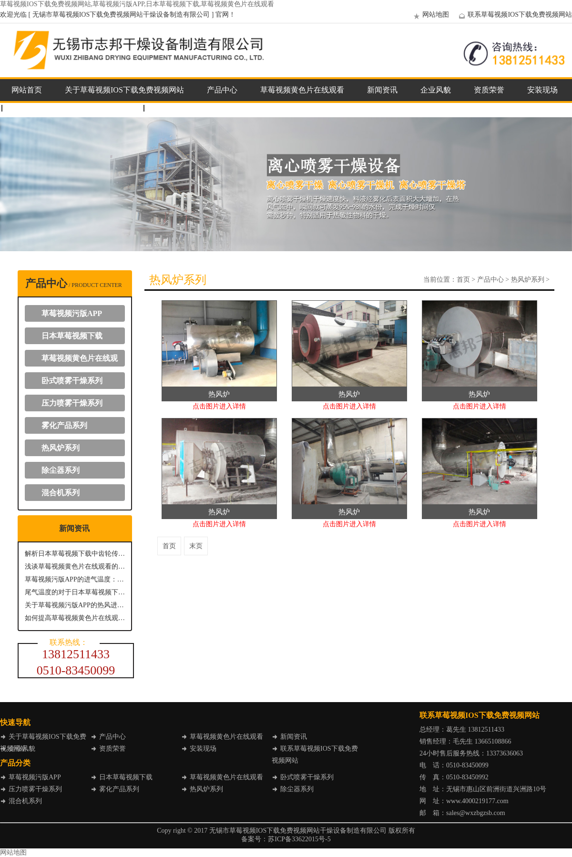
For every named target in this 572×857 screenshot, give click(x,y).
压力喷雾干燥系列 (71, 403)
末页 (196, 546)
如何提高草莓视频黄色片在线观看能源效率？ (75, 618)
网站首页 (26, 90)
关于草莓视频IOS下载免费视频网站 (124, 90)
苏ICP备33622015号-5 (299, 839)
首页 (463, 279)
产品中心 (222, 90)
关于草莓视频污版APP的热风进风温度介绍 (75, 605)
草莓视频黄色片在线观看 (302, 90)
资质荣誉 (489, 90)
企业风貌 (435, 90)
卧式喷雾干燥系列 (71, 381)
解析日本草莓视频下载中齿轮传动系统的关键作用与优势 (75, 553)
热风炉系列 (60, 448)
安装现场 (542, 90)
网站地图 (430, 14)
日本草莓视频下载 (71, 336)
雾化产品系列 (64, 425)
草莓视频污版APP (71, 313)
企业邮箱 (168, 108)
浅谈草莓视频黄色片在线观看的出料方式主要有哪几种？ (75, 566)
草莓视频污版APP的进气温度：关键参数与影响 (75, 579)
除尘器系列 (60, 470)
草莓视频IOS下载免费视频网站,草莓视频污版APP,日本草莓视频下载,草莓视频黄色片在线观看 (137, 4)
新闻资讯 (382, 90)
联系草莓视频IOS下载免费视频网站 (514, 14)
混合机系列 (60, 493)
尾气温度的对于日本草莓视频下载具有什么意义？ (75, 592)
